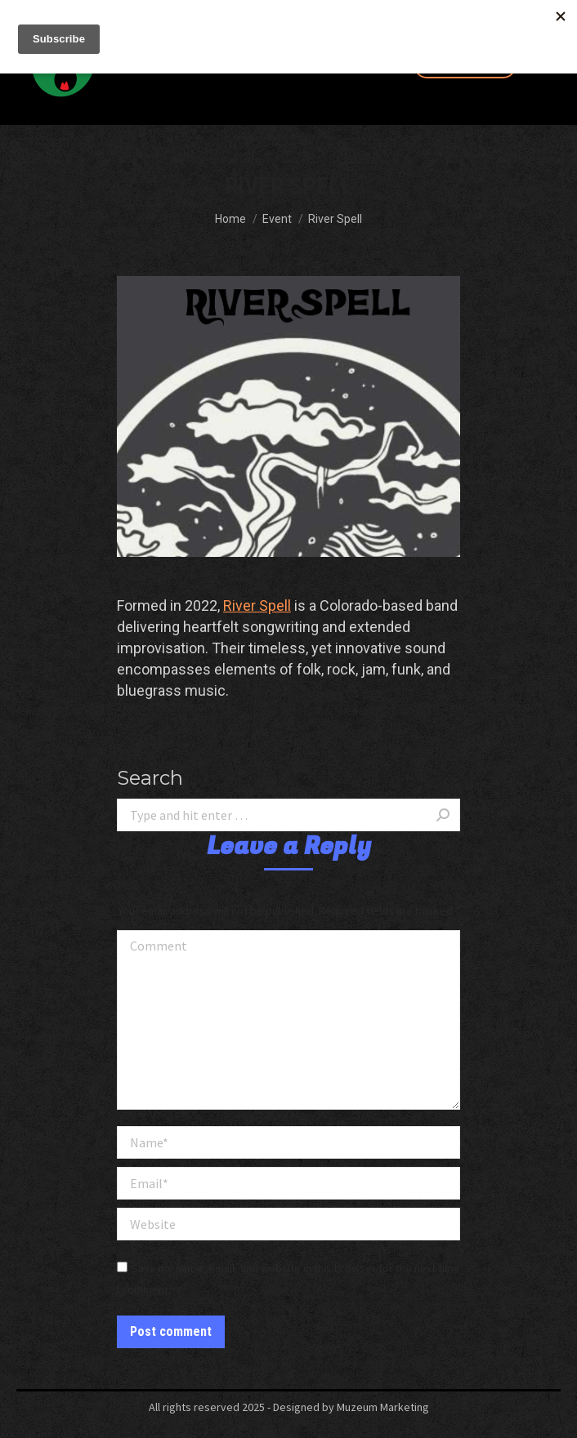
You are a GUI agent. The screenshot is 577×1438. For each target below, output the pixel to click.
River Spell (257, 605)
